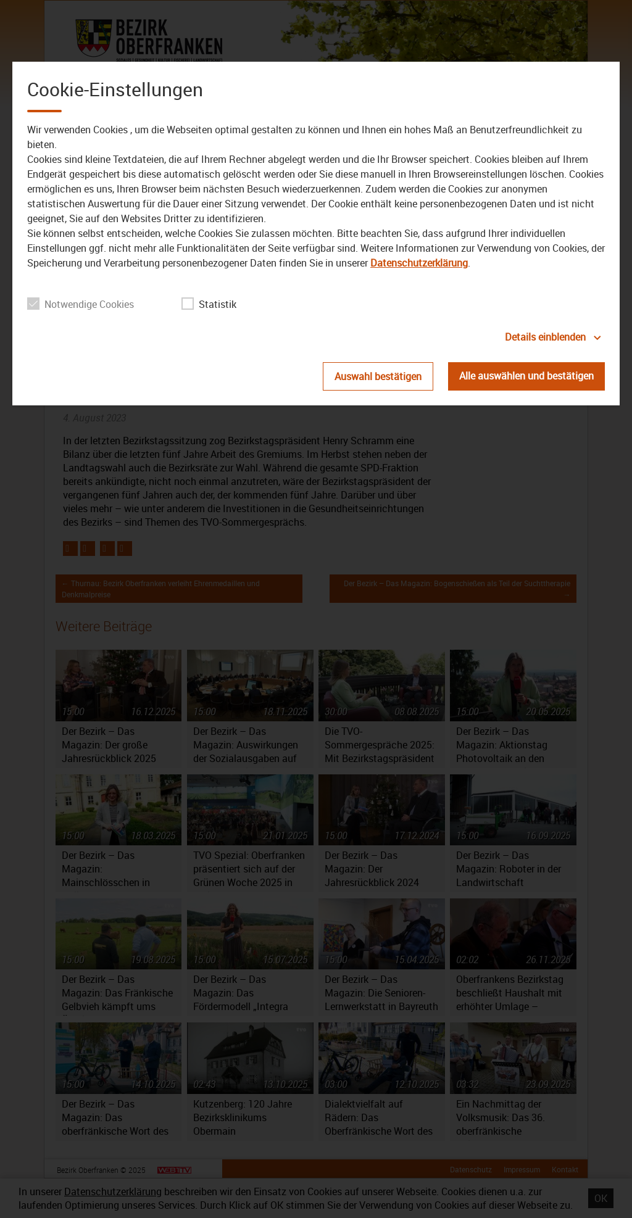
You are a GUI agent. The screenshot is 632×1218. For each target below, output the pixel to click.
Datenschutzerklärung (419, 263)
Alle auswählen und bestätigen (526, 376)
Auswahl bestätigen (378, 376)
